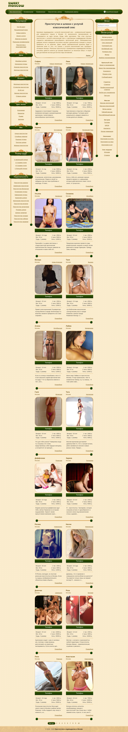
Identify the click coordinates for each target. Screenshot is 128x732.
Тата (68, 392)
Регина (38, 524)
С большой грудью (21, 168)
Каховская (58, 196)
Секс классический (107, 39)
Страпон (107, 155)
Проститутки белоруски (21, 189)
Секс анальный (107, 42)
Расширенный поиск (21, 30)
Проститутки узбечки (21, 219)
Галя (37, 392)
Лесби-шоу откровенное (107, 92)
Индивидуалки (28, 12)
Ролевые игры (107, 51)
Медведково (89, 328)
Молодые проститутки (21, 84)
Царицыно (58, 593)
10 (79, 723)
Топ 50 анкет (21, 27)
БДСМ (107, 125)
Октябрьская (58, 328)
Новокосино (58, 527)
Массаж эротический (107, 103)
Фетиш (107, 54)
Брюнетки (21, 113)
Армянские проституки (21, 186)
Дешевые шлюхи (21, 61)
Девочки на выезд (21, 39)
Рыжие (21, 116)
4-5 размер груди (21, 165)
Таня (68, 260)
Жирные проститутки (21, 145)
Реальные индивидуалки (21, 42)
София (38, 61)
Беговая (90, 593)
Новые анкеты (21, 33)
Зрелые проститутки (21, 93)
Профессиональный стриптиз (107, 88)
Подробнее (58, 120)
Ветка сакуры (107, 109)
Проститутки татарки (21, 216)
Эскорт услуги (21, 36)
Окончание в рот (107, 145)
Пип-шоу (107, 95)
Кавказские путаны (21, 195)
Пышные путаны (21, 139)
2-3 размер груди (21, 162)
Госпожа (107, 122)
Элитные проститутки (21, 70)
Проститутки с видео (55, 12)
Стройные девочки (21, 136)
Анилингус (107, 128)
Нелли (68, 524)
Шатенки (21, 119)
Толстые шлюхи (21, 142)
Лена (37, 657)
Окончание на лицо (107, 142)
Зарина (69, 458)
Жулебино (89, 196)
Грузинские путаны (21, 192)
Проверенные (40, 12)
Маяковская (89, 527)
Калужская (89, 394)
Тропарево (89, 460)
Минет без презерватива (107, 68)
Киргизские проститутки (21, 201)
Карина (38, 127)
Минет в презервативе (107, 65)
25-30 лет (21, 90)
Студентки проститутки (21, 87)
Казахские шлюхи (21, 198)
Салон (68, 127)
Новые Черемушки (56, 64)
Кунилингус (107, 71)
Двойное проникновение (107, 57)
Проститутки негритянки (21, 207)
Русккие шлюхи (21, 210)
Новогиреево (89, 659)
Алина (37, 326)
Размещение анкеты (71, 12)
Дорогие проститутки (21, 67)
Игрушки (107, 152)
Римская (59, 659)
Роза (68, 590)
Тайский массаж (107, 112)
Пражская (59, 460)
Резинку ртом (107, 74)
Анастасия (70, 657)
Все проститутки (15, 12)
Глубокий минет (107, 77)
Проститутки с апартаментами (21, 46)
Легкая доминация (107, 131)
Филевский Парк (87, 130)
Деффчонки (40, 458)
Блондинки (21, 110)
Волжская (59, 394)
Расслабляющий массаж (107, 115)
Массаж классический (107, 106)
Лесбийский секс (107, 48)
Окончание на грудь (107, 139)
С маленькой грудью (21, 159)
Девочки (38, 590)
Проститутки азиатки (21, 183)
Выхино (90, 262)
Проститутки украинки (21, 221)
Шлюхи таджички (21, 212)
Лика (68, 61)
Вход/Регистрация (112, 12)
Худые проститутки (21, 133)
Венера (38, 260)
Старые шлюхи (21, 96)
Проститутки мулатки (21, 203)
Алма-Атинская (57, 262)
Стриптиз (107, 84)
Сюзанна (69, 194)
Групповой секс (107, 46)
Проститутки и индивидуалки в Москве (69, 729)
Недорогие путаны (21, 64)
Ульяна (38, 194)
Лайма (68, 326)
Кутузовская (58, 130)
